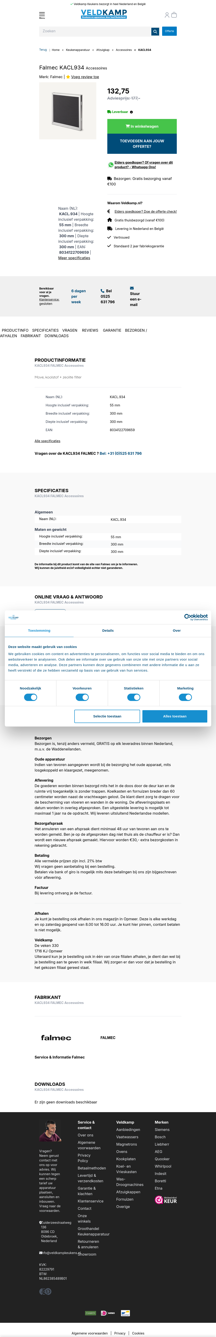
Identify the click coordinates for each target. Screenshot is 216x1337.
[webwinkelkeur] (166, 1200)
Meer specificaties (74, 258)
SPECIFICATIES (45, 330)
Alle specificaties (47, 441)
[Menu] (42, 15)
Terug (43, 49)
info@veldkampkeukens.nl (61, 1253)
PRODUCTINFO (15, 330)
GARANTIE (112, 330)
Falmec (56, 76)
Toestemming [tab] (39, 630)
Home (56, 50)
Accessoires (124, 50)
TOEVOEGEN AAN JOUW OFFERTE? (142, 144)
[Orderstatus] (167, 15)
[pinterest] (48, 1293)
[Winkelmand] (174, 15)
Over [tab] (177, 630)
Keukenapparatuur (78, 50)
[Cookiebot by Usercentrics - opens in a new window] (188, 617)
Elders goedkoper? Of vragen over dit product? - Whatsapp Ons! (144, 164)
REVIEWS (90, 330)
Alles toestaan (175, 716)
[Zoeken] (155, 32)
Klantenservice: (49, 299)
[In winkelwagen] (142, 126)
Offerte (169, 31)
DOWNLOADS (56, 336)
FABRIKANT (31, 336)
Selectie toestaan (107, 716)
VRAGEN (70, 330)
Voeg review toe (85, 76)
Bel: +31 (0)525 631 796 (121, 453)
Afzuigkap (102, 50)
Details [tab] (108, 630)
